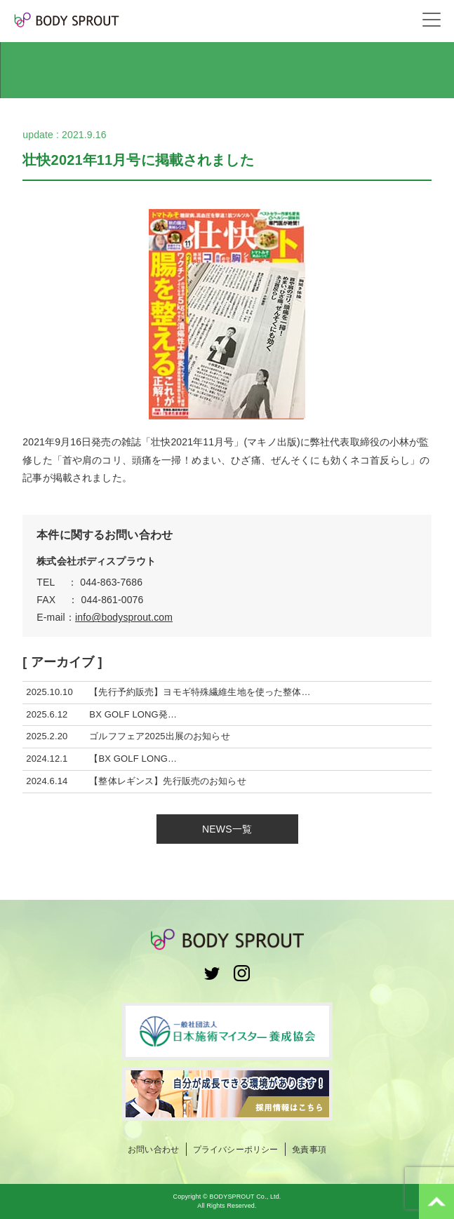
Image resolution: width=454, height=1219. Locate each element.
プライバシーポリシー (235, 1149)
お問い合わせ (153, 1149)
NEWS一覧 (227, 829)
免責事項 (309, 1149)
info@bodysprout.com (124, 617)
